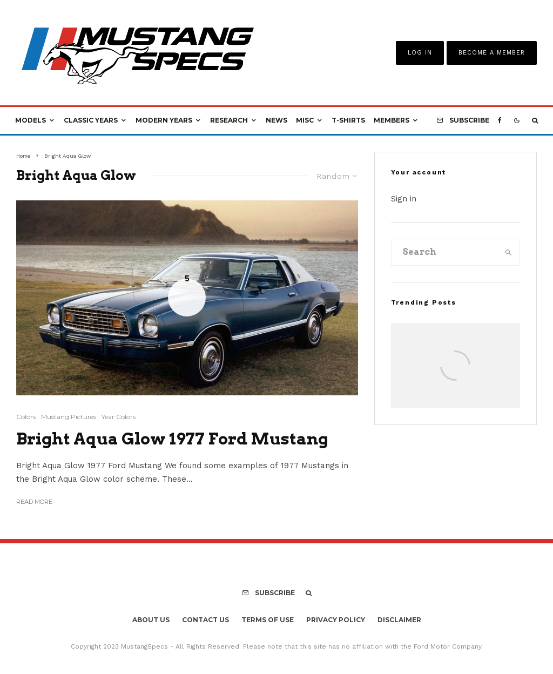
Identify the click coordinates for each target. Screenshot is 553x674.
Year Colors (119, 417)
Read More (34, 501)
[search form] (445, 252)
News (276, 120)
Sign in (403, 199)
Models (30, 120)
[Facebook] (500, 120)
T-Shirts (348, 120)
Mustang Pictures (68, 417)
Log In (420, 52)
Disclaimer (399, 620)
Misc (305, 120)
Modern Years (164, 120)
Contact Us (205, 620)
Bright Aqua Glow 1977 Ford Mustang (172, 438)
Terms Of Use (267, 620)
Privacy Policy (335, 620)
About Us (151, 620)
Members (391, 120)
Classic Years (91, 120)
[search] (508, 252)
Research (229, 120)
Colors (26, 417)
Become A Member (491, 52)
